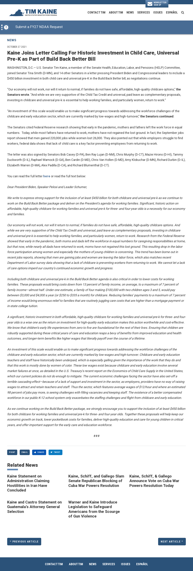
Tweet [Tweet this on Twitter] (56, 452)
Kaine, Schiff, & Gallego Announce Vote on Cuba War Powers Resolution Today (154, 481)
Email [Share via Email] (25, 452)
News (130, 12)
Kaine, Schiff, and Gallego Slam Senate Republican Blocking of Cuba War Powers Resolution (96, 481)
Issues (158, 12)
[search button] (182, 12)
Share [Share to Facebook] (39, 452)
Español (172, 12)
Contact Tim (96, 12)
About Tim (116, 12)
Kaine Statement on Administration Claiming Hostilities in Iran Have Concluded (28, 483)
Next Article (171, 541)
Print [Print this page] (12, 452)
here (46, 176)
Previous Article (25, 541)
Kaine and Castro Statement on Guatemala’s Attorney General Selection (34, 507)
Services (143, 12)
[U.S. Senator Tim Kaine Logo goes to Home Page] (32, 12)
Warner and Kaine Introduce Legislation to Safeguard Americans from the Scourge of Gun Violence (94, 509)
